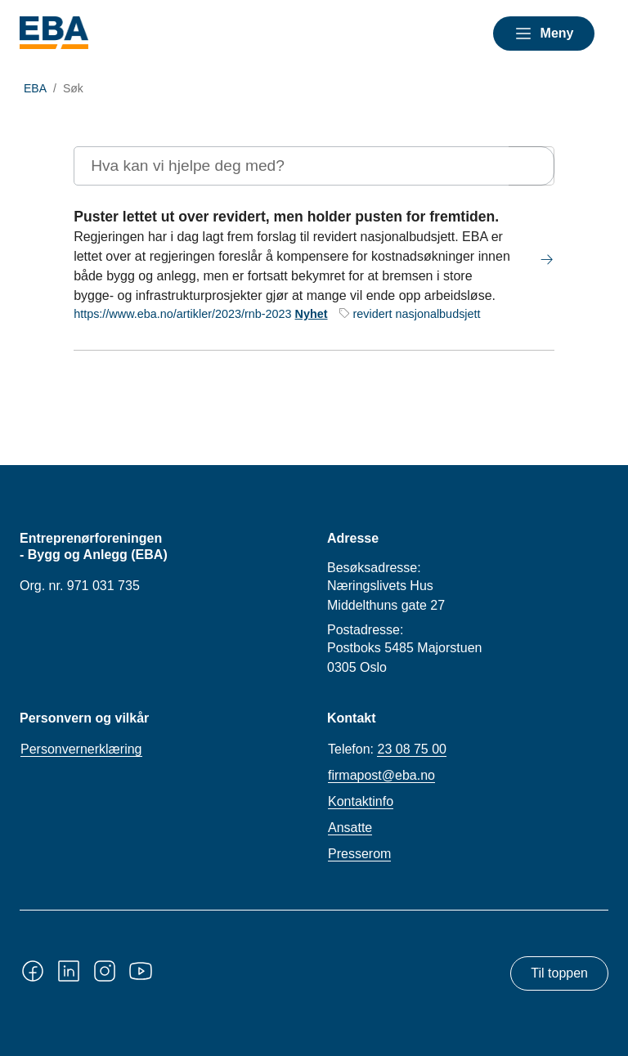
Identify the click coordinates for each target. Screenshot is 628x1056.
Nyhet (311, 313)
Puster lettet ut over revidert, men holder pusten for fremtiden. (286, 216)
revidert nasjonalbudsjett (417, 313)
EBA (35, 88)
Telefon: (387, 749)
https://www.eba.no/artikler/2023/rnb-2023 (182, 313)
